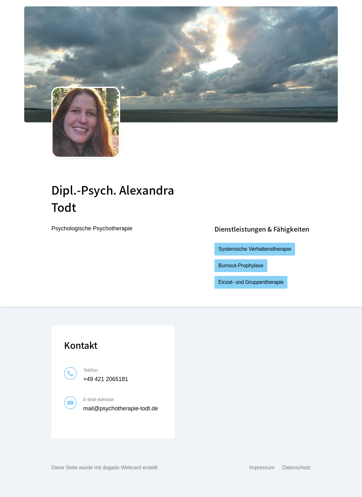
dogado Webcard (121, 467)
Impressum (261, 467)
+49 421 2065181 (105, 379)
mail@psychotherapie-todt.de (120, 408)
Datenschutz (296, 467)
